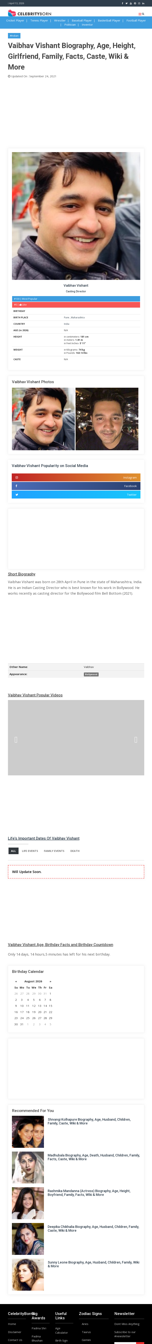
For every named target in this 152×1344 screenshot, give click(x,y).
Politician (70, 24)
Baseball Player (82, 20)
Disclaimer (14, 1332)
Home (12, 1324)
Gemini (86, 1340)
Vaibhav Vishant (76, 285)
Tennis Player (39, 20)
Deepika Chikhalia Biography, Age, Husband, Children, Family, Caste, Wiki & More (93, 1228)
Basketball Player (109, 20)
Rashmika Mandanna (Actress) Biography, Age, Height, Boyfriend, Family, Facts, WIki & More (89, 1193)
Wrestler (60, 20)
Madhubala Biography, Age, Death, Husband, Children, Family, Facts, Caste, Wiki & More (94, 1157)
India (66, 323)
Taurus (86, 1332)
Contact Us (15, 1340)
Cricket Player (15, 20)
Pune (67, 317)
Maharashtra (78, 317)
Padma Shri (39, 1328)
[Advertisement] (76, 112)
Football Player (136, 20)
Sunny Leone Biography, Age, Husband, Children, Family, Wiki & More (93, 1264)
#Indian (14, 35)
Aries (85, 1324)
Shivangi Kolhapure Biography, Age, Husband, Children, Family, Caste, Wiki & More (89, 1121)
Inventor (87, 24)
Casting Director (76, 291)
